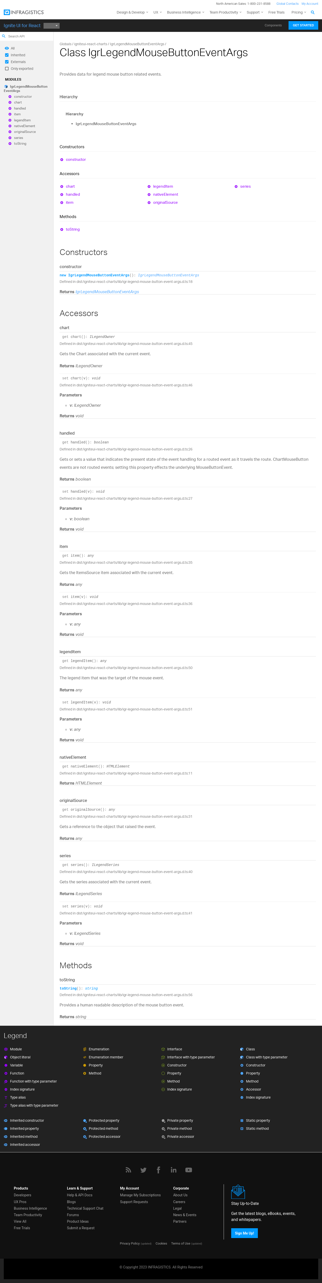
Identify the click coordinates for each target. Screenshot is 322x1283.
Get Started (303, 25)
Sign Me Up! (244, 1233)
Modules (13, 79)
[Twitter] (143, 1170)
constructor (23, 96)
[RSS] (128, 1170)
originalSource (25, 132)
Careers (179, 1202)
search (4, 36)
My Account (310, 4)
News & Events (184, 1215)
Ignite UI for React (22, 25)
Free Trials (276, 12)
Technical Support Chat (85, 1208)
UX (155, 12)
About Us (180, 1195)
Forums (73, 1215)
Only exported (22, 68)
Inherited (18, 55)
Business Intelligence (184, 12)
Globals (65, 44)
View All (20, 1221)
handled (20, 108)
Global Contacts (287, 4)
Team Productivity (224, 12)
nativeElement (24, 126)
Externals (18, 62)
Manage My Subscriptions (140, 1195)
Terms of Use (180, 1243)
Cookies (161, 1243)
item (17, 114)
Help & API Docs (79, 1195)
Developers (22, 1195)
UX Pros (20, 1202)
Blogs (71, 1202)
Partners (179, 1221)
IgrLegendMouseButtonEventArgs (26, 88)
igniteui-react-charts (90, 44)
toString (20, 144)
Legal (177, 1208)
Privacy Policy (130, 1243)
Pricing (297, 12)
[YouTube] (189, 1170)
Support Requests (134, 1202)
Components (273, 25)
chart (18, 102)
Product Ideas (78, 1221)
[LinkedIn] (174, 1170)
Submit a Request (81, 1228)
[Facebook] (158, 1170)
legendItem (22, 120)
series (18, 138)
